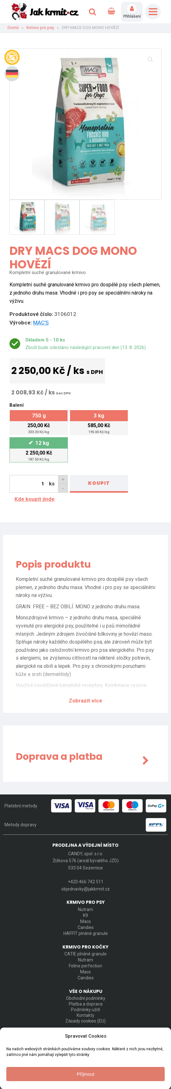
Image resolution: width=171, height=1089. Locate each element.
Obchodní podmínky (85, 998)
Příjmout (85, 1074)
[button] (150, 59)
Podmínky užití (85, 1009)
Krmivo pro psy (40, 27)
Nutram (85, 909)
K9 (85, 915)
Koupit (99, 483)
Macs (85, 921)
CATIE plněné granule (85, 953)
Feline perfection (85, 965)
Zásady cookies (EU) (85, 1021)
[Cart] (111, 11)
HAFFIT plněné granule (85, 933)
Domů (13, 27)
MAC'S (41, 322)
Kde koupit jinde (35, 499)
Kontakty (85, 1015)
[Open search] (92, 12)
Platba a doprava (86, 1004)
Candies (86, 927)
